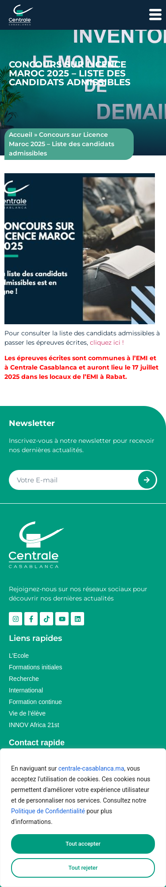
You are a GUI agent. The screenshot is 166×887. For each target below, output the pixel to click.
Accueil (20, 135)
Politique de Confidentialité (48, 811)
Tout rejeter (83, 867)
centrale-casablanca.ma (91, 768)
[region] (83, 817)
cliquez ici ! (108, 342)
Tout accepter (83, 843)
